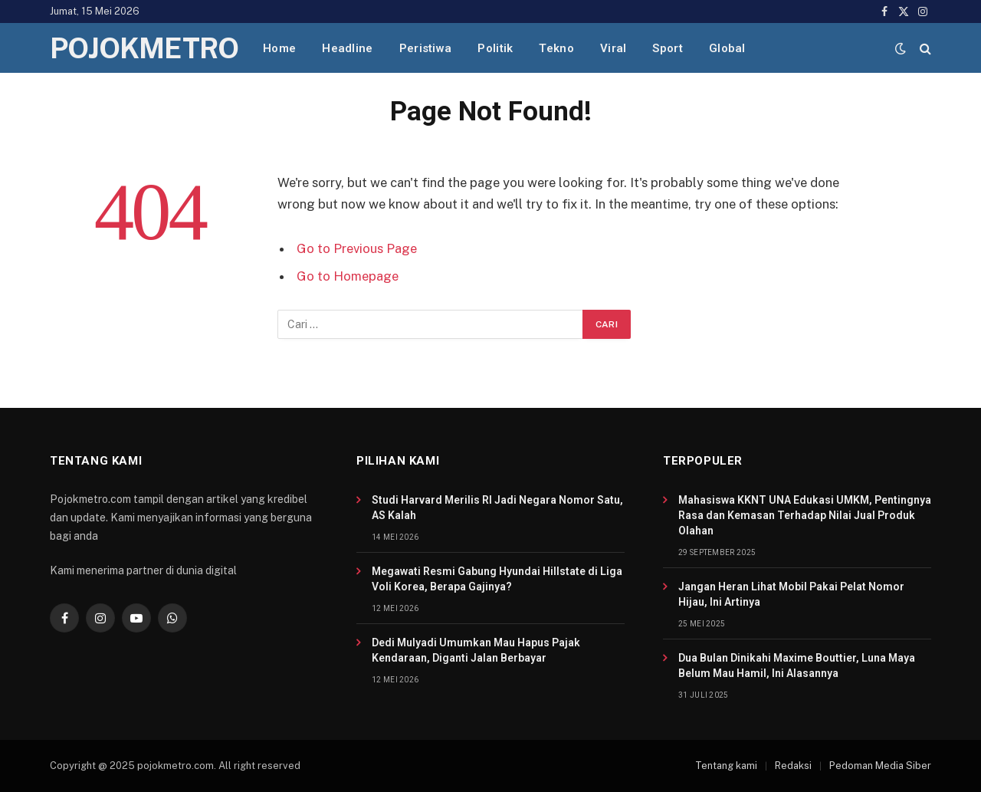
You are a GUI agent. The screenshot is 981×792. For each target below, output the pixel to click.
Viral (613, 48)
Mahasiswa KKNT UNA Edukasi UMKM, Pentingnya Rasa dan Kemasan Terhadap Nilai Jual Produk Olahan (804, 515)
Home (279, 48)
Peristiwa (425, 48)
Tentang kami (726, 765)
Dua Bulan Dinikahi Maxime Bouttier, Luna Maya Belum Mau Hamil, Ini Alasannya (796, 665)
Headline (347, 48)
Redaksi (793, 765)
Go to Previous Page (357, 248)
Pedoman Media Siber (880, 765)
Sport (667, 48)
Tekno (556, 48)
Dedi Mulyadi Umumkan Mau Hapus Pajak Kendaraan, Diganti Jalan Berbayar (476, 650)
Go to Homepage (348, 276)
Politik (495, 48)
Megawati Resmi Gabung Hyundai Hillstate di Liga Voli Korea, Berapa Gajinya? (497, 579)
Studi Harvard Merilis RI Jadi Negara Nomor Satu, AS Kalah (497, 507)
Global (727, 48)
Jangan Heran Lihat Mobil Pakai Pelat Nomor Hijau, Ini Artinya (791, 594)
